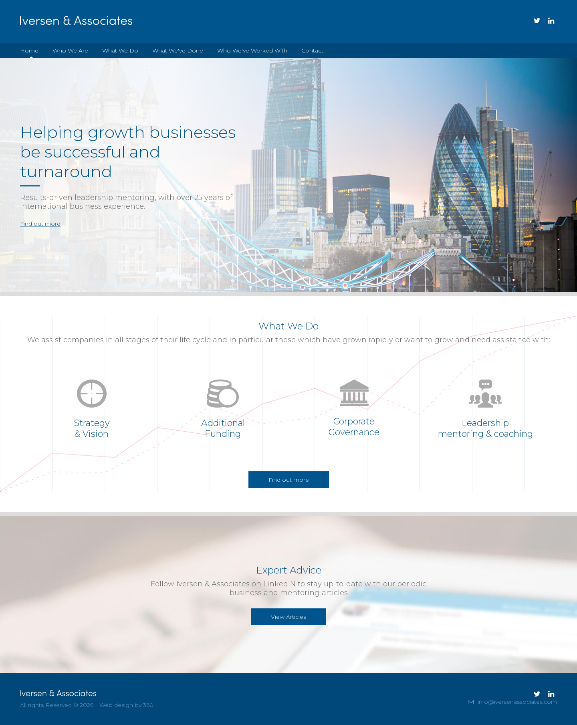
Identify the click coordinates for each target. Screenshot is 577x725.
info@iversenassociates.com (517, 701)
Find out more (40, 224)
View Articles (288, 616)
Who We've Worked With (252, 50)
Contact (312, 50)
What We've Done (177, 50)
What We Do (120, 50)
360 (148, 705)
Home (29, 50)
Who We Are (70, 50)
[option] (288, 175)
